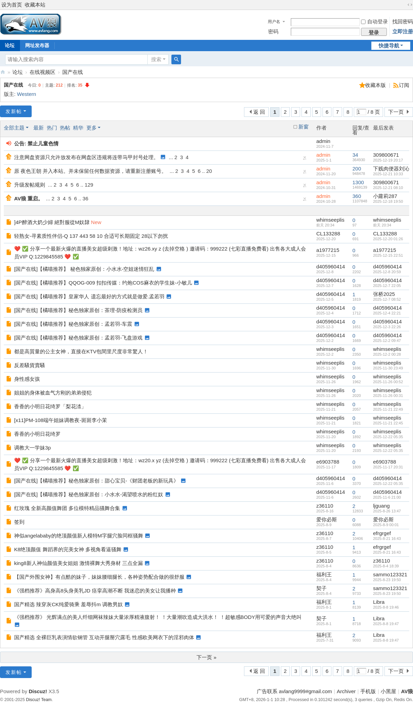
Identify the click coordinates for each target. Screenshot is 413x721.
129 (89, 185)
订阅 (404, 85)
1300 (358, 182)
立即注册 (402, 31)
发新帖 (14, 111)
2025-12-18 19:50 (388, 201)
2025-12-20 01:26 (388, 239)
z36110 (324, 506)
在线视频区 (42, 72)
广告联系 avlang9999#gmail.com (294, 691)
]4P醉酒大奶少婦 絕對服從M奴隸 (51, 222)
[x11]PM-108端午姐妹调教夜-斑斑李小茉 (60, 420)
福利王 (324, 574)
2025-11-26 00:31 (388, 395)
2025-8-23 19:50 (387, 580)
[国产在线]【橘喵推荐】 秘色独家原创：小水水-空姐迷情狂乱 (84, 269)
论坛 (17, 72)
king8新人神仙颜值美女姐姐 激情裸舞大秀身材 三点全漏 (78, 563)
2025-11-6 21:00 (387, 497)
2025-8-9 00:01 (386, 525)
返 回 (259, 112)
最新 (38, 128)
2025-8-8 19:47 (386, 624)
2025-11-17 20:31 (388, 467)
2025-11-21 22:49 (388, 409)
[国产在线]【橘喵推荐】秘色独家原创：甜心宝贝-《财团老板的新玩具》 (96, 481)
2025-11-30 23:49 (388, 368)
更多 (91, 128)
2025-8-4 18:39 (386, 566)
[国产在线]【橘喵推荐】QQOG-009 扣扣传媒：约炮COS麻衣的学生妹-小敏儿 (103, 283)
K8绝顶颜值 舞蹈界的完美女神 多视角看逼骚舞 (67, 549)
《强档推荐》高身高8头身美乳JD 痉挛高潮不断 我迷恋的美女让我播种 (95, 591)
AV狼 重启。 (28, 198)
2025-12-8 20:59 (387, 272)
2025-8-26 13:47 (387, 511)
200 (356, 168)
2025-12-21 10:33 (388, 174)
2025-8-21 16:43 (387, 538)
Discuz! (38, 691)
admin (323, 141)
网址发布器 (37, 45)
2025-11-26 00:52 (388, 382)
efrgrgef (382, 533)
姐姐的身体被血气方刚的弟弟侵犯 (53, 393)
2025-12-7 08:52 (387, 299)
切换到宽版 (410, 5)
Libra (378, 602)
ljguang (381, 506)
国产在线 (72, 72)
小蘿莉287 (385, 196)
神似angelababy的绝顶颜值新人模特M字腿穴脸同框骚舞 (78, 536)
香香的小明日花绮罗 (37, 434)
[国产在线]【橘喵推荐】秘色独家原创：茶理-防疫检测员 (78, 310)
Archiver (346, 691)
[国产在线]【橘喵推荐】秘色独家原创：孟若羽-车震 (73, 324)
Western (26, 94)
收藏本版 (376, 85)
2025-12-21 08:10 (388, 188)
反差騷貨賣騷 (29, 365)
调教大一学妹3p (32, 448)
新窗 (303, 127)
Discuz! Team (39, 699)
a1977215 (327, 250)
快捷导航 (389, 45)
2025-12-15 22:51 (388, 255)
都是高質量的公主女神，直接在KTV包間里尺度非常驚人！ (81, 351)
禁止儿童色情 (43, 143)
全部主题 (14, 128)
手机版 (368, 691)
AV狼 (3, 72)
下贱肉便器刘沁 (391, 168)
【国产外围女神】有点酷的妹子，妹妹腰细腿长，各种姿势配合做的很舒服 (99, 577)
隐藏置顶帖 (305, 158)
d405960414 (330, 266)
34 (355, 155)
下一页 (396, 112)
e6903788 (327, 462)
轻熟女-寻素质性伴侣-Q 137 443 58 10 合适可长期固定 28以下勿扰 (91, 236)
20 (209, 171)
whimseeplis (330, 220)
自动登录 (374, 21)
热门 (52, 128)
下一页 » (206, 657)
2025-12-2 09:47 (387, 341)
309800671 (386, 155)
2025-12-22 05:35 (388, 437)
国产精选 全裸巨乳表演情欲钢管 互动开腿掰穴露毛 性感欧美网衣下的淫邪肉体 (104, 637)
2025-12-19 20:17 (388, 160)
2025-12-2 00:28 (387, 354)
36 (85, 198)
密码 (273, 31)
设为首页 (11, 5)
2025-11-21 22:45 (388, 423)
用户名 (274, 21)
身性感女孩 (27, 379)
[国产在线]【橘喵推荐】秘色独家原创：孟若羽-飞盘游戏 (78, 338)
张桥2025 (384, 294)
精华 (78, 128)
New (96, 222)
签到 (19, 522)
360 (356, 196)
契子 (321, 588)
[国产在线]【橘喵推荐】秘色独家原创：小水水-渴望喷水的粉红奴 (88, 494)
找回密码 (402, 21)
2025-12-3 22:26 (387, 327)
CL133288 (328, 233)
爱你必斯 (326, 519)
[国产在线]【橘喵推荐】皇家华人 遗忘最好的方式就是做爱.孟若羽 (89, 296)
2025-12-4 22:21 (387, 313)
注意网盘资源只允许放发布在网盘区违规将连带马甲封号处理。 (86, 157)
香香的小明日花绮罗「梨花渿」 (50, 406)
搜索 (156, 59)
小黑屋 (388, 691)
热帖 (65, 128)
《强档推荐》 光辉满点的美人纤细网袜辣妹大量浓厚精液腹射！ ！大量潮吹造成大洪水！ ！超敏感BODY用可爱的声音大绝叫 (157, 617)
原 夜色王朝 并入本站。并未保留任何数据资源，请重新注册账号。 (90, 171)
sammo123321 (390, 574)
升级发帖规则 (29, 185)
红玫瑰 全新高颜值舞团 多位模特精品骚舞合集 (67, 508)
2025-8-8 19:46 (386, 607)
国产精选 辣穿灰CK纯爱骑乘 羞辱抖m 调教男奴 (68, 604)
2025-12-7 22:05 (387, 286)
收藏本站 (35, 5)
